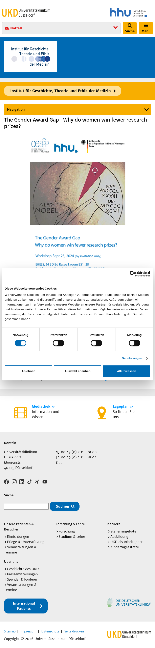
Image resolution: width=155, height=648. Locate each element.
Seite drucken (74, 630)
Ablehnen (28, 371)
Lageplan (121, 406)
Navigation (16, 109)
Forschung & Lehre (70, 522)
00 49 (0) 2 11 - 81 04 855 (76, 459)
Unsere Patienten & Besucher (19, 525)
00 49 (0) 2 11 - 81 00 (78, 452)
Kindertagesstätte (124, 546)
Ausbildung (119, 535)
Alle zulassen (126, 371)
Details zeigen (132, 358)
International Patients (24, 604)
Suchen (62, 505)
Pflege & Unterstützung (25, 540)
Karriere (113, 522)
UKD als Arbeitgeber (126, 540)
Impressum (28, 630)
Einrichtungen (18, 535)
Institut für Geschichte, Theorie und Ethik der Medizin (60, 90)
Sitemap (10, 630)
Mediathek (41, 406)
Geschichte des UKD (23, 567)
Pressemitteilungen (22, 573)
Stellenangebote (123, 530)
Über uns (11, 560)
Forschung (67, 530)
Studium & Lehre (72, 535)
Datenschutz (50, 630)
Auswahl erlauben (77, 371)
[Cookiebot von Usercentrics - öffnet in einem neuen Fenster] (132, 274)
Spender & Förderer (22, 578)
